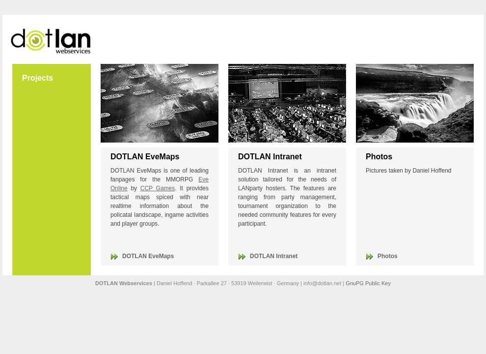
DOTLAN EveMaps (148, 256)
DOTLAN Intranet (273, 256)
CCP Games (157, 188)
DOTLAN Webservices (51, 39)
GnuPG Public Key (368, 283)
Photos (388, 256)
